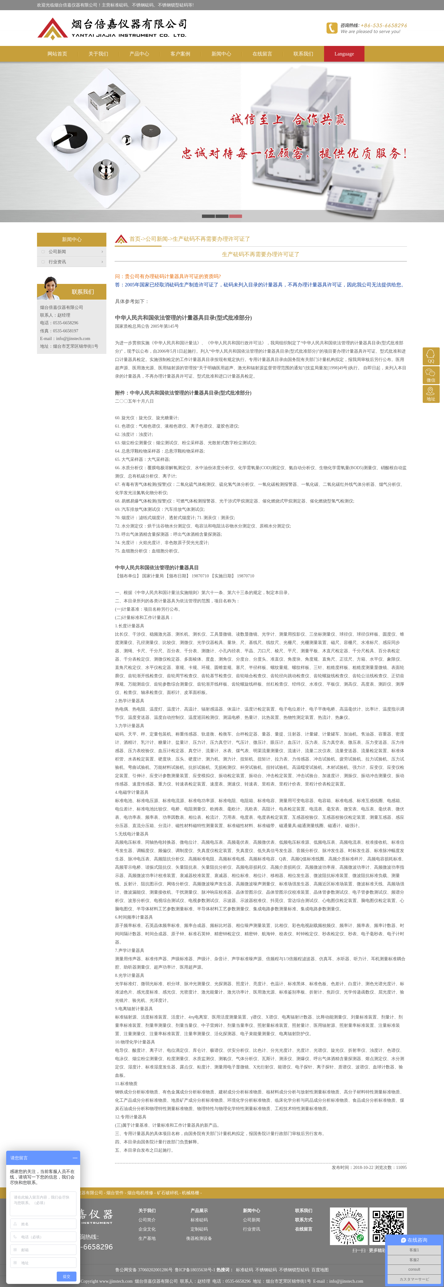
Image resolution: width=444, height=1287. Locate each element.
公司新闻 (57, 251)
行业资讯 (57, 262)
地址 (430, 393)
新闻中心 (221, 53)
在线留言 (262, 53)
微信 (430, 374)
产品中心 (139, 53)
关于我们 (98, 53)
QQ (430, 355)
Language (344, 53)
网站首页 (57, 53)
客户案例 (180, 53)
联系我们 (303, 53)
